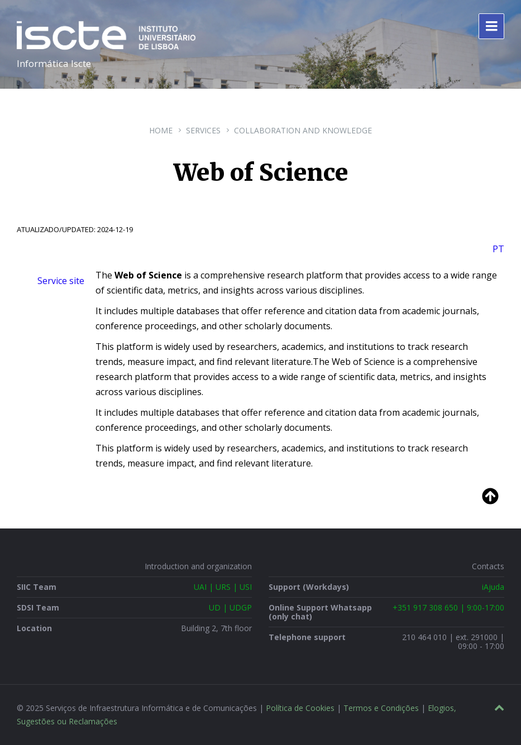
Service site (60, 281)
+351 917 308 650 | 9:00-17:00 (448, 607)
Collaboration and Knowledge (303, 130)
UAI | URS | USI (223, 586)
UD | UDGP (230, 607)
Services (203, 130)
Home (161, 130)
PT (498, 249)
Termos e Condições (381, 708)
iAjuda (493, 586)
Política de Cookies (300, 708)
